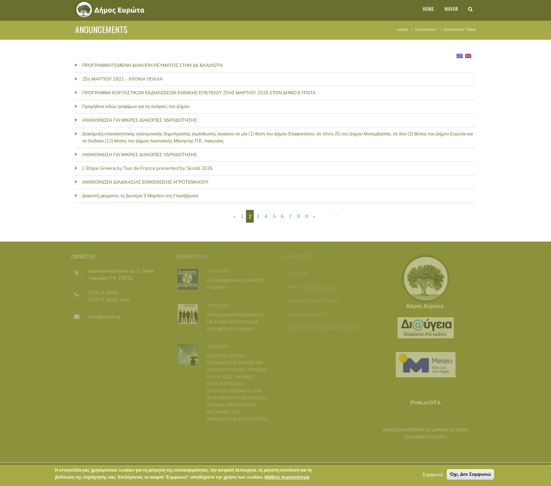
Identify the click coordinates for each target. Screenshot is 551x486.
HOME (423, 10)
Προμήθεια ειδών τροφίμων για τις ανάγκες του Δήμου (136, 106)
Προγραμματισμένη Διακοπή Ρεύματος (234, 283)
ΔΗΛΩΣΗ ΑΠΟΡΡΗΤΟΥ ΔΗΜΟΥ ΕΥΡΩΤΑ (423, 430)
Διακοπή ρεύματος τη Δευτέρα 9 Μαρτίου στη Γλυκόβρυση (140, 195)
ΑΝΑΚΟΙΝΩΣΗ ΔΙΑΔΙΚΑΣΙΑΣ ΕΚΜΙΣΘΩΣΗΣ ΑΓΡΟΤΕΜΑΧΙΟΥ (145, 182)
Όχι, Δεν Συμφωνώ (470, 475)
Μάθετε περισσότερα (287, 478)
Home (402, 29)
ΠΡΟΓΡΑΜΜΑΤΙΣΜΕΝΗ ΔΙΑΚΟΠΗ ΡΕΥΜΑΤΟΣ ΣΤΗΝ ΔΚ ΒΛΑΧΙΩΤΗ (152, 65)
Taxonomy (425, 29)
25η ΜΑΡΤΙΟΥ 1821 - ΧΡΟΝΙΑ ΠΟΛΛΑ (122, 79)
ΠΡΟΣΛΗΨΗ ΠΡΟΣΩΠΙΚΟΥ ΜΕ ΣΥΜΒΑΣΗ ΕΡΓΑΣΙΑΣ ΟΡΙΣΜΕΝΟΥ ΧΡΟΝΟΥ (234, 321)
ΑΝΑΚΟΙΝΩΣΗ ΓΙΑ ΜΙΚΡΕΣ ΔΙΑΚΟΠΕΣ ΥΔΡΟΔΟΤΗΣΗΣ (139, 120)
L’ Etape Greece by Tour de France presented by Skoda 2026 (147, 168)
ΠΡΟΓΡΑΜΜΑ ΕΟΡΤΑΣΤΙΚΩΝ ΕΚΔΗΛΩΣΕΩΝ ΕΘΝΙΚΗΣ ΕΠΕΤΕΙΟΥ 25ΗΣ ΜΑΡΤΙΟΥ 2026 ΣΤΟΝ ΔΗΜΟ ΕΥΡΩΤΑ (199, 92)
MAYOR (448, 10)
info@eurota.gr (102, 316)
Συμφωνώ (433, 476)
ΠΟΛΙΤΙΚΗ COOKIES (423, 437)
